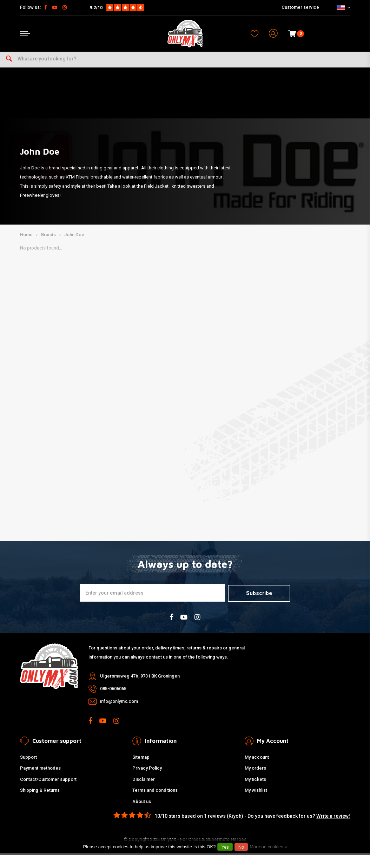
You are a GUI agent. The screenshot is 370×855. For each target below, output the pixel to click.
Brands (48, 237)
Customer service (300, 7)
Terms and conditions (155, 792)
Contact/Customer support (48, 781)
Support (28, 759)
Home (26, 237)
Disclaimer (143, 781)
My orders (255, 770)
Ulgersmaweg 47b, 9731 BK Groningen (140, 677)
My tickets (255, 781)
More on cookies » (268, 846)
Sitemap (141, 759)
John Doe (74, 237)
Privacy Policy (147, 770)
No (241, 847)
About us (141, 803)
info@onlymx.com (119, 703)
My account (257, 759)
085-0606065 (113, 690)
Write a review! (333, 818)
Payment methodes (40, 770)
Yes (225, 847)
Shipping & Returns (40, 792)
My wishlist (256, 792)
